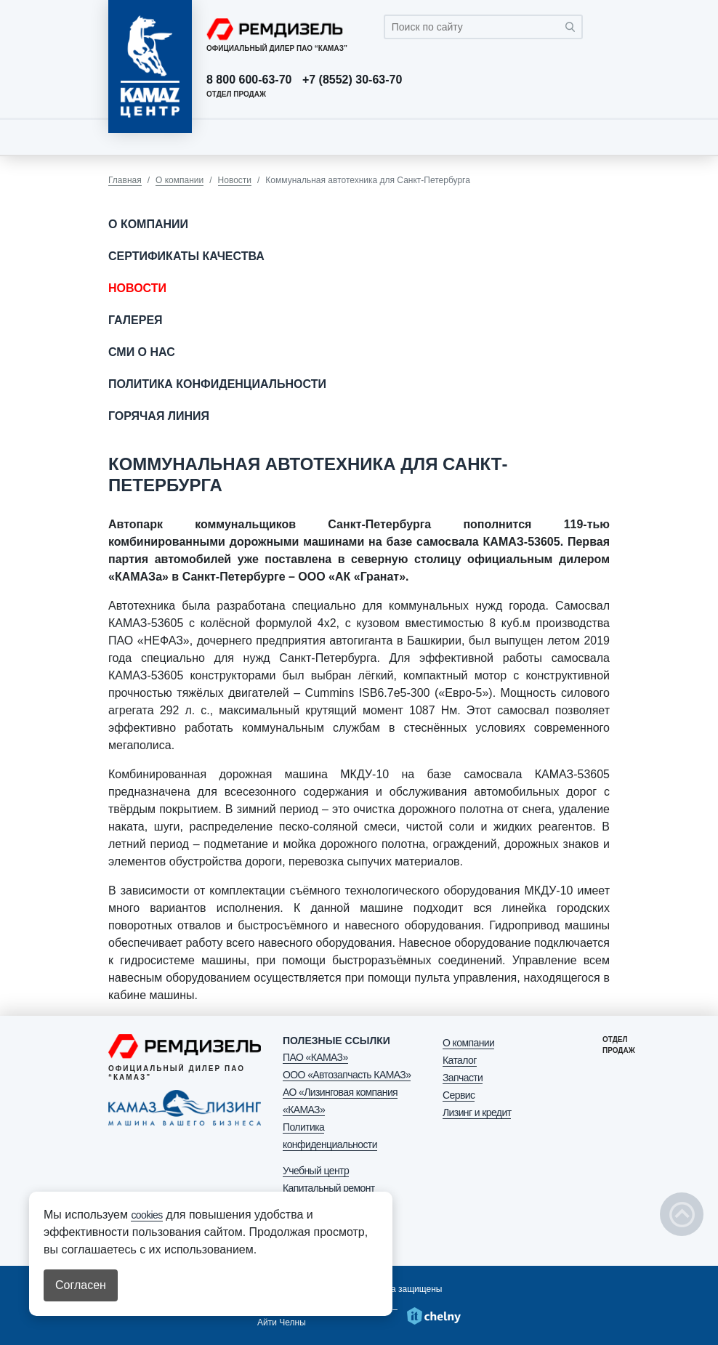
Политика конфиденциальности (217, 384)
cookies (146, 1215)
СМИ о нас (141, 352)
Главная (125, 180)
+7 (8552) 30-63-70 (352, 80)
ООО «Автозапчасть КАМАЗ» (347, 1075)
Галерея (135, 320)
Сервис (459, 1095)
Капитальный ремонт (329, 1188)
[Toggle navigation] (595, 136)
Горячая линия (158, 416)
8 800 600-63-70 (248, 80)
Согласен (80, 1285)
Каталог (460, 1060)
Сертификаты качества (186, 256)
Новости (234, 180)
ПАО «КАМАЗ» (315, 1057)
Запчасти (463, 1077)
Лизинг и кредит (477, 1112)
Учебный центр (316, 1170)
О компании (179, 180)
